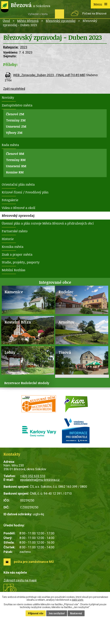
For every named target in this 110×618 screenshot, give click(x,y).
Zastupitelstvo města (17, 105)
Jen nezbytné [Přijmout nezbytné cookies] (57, 613)
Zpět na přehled (14, 89)
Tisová (65, 352)
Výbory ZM (14, 132)
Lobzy (10, 352)
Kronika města (12, 246)
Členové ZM (15, 114)
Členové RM (15, 153)
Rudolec (66, 291)
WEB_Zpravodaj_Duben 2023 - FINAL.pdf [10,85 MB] (49, 75)
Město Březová (27, 21)
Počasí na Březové (94, 13)
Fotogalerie (10, 200)
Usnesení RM (16, 166)
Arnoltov (66, 322)
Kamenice (14, 291)
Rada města (10, 145)
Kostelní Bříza (18, 322)
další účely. (78, 599)
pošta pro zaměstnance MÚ (34, 562)
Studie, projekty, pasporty (21, 262)
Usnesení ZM (16, 126)
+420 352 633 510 (32, 476)
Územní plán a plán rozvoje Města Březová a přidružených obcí (48, 223)
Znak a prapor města (17, 254)
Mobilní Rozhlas (13, 270)
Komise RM (15, 172)
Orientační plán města (18, 184)
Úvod (6, 21)
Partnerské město (15, 231)
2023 (23, 47)
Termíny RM (16, 160)
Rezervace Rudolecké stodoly (26, 383)
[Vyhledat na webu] (40, 14)
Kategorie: (11, 47)
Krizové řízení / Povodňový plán (25, 192)
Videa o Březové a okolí (18, 208)
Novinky (8, 97)
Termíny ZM (16, 120)
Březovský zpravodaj (60, 21)
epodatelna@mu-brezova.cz (40, 480)
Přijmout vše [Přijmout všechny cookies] (35, 613)
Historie (8, 239)
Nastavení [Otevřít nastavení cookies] (76, 613)
